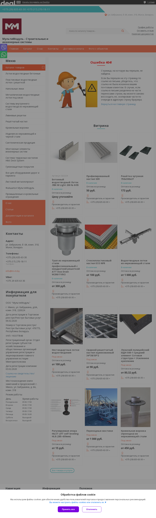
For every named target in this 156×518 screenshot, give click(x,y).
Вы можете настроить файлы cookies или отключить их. (76, 502)
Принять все (68, 509)
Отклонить (91, 509)
